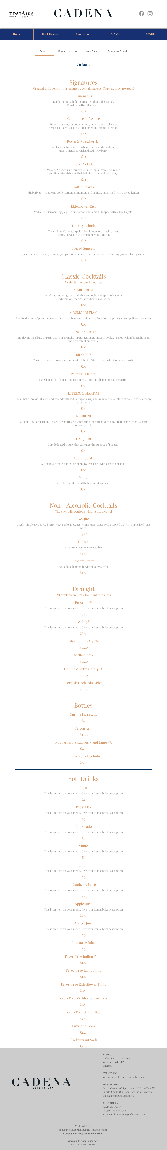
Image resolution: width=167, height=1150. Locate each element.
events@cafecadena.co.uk (133, 1114)
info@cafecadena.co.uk (115, 1110)
